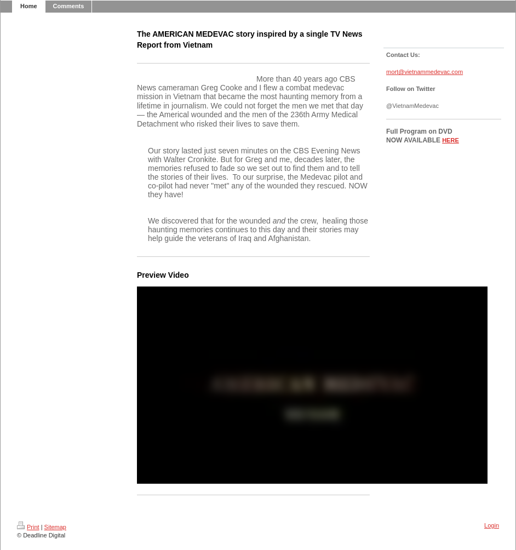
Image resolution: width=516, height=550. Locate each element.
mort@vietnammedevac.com (424, 71)
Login (491, 525)
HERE (450, 140)
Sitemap (55, 527)
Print (28, 527)
